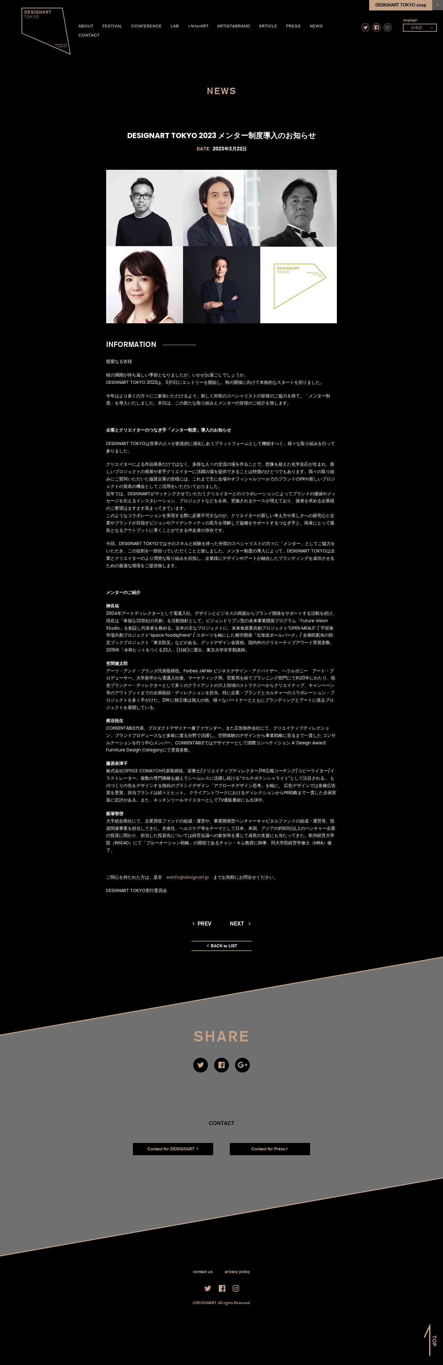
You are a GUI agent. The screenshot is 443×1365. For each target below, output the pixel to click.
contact (89, 35)
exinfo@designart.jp (187, 877)
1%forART (198, 26)
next (240, 923)
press (293, 26)
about (86, 26)
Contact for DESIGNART (172, 1148)
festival (112, 26)
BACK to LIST (222, 946)
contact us (203, 1271)
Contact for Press (269, 1148)
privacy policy (237, 1271)
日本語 (416, 28)
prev (202, 923)
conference (146, 26)
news (316, 26)
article (268, 26)
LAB (175, 26)
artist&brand (233, 26)
